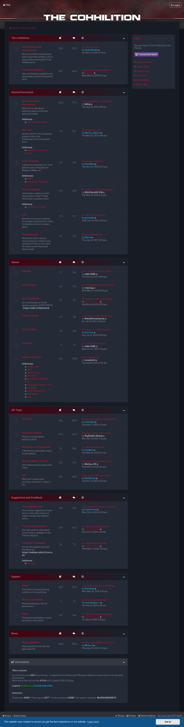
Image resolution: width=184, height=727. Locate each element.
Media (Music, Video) (35, 461)
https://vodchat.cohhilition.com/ (37, 553)
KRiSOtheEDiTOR (94, 192)
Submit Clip (142, 71)
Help (25, 585)
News (14, 633)
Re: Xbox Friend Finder (94, 215)
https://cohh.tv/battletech (36, 308)
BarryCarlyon (92, 301)
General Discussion (22, 92)
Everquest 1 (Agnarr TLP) (38, 384)
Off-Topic (16, 410)
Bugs (25, 613)
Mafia (29, 178)
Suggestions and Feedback (26, 497)
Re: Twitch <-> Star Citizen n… (97, 329)
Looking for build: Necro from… (98, 315)
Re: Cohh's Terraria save (94, 343)
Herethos (89, 588)
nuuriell (89, 72)
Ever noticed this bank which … (98, 461)
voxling (89, 287)
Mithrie (89, 645)
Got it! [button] (168, 722)
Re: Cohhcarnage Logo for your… (97, 299)
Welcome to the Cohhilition (32, 48)
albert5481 (90, 274)
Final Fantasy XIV (35, 390)
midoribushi (91, 49)
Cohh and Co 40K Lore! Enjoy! (96, 475)
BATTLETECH (30, 298)
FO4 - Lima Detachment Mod (96, 271)
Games (15, 262)
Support (15, 576)
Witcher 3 (31, 375)
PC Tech (27, 419)
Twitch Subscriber (43, 685)
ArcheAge (31, 387)
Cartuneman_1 (92, 602)
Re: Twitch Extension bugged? (97, 614)
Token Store (141, 66)
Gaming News (31, 642)
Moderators (27, 685)
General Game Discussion (31, 102)
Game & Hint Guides (36, 122)
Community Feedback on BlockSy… (99, 506)
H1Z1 (28, 369)
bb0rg (87, 104)
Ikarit (88, 237)
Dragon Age (32, 366)
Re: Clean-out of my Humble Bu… (98, 189)
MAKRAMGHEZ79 (106, 697)
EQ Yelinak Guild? (91, 130)
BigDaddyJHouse (94, 435)
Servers (27, 129)
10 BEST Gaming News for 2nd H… (99, 642)
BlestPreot (90, 478)
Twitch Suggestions (34, 526)
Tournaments (30, 234)
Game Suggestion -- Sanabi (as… (97, 101)
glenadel (89, 217)
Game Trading (31, 189)
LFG (24, 214)
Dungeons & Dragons (36, 181)
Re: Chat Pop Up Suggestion (96, 526)
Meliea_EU (90, 464)
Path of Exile (30, 315)
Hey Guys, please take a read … (97, 433)
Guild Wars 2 (32, 372)
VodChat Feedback (33, 543)
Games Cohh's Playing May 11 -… (98, 70)
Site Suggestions (32, 506)
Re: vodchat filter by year (94, 543)
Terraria (27, 343)
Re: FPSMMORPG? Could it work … (99, 285)
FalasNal (89, 164)
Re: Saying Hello (90, 47)
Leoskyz (89, 450)
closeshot (89, 422)
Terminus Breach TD (92, 161)
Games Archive (31, 357)
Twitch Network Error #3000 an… (98, 585)
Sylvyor (89, 332)
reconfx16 (90, 360)
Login (137, 38)
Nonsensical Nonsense (36, 447)
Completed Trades (35, 207)
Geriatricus (91, 509)
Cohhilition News (33, 69)
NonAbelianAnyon (95, 318)
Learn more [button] (93, 722)
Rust (28, 396)
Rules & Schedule (32, 599)
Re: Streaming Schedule (94, 600)
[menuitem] (6, 4)
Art (24, 475)
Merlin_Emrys (92, 132)
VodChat (30, 563)
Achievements (143, 62)
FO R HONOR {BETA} (92, 234)
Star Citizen (29, 329)
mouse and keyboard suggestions (98, 419)
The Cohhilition (20, 38)
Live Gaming (30, 161)
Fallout (26, 271)
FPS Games (29, 284)
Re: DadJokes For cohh (93, 447)
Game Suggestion (90, 357)
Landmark (31, 393)
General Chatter (32, 432)
